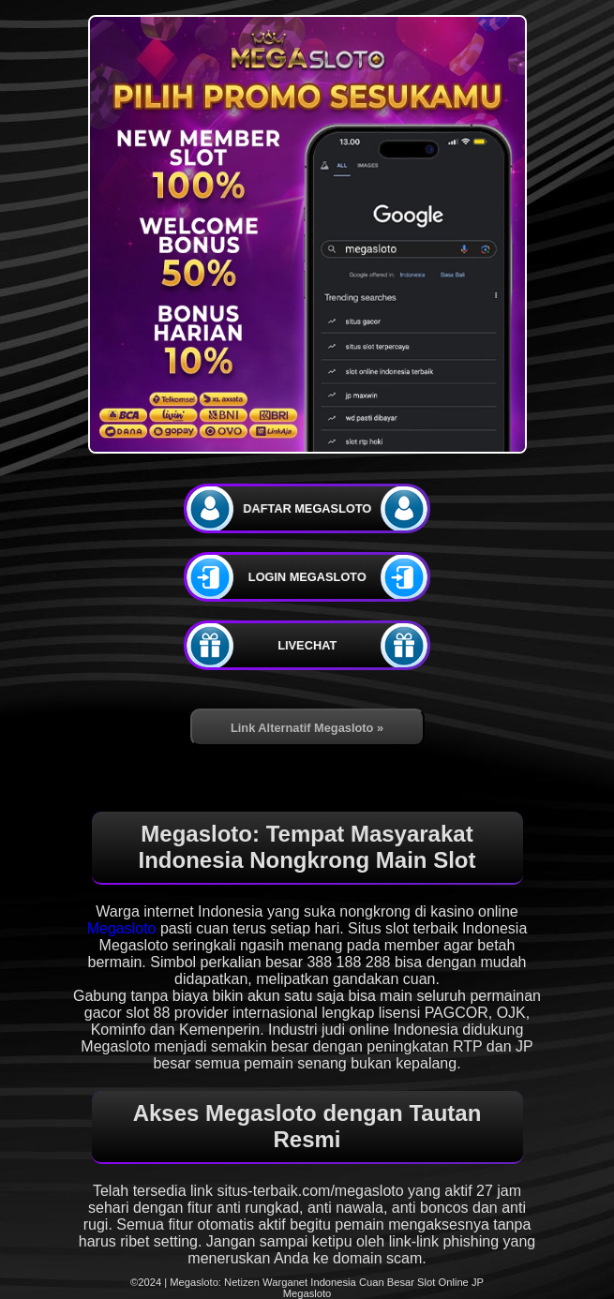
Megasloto (122, 928)
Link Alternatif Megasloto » (307, 728)
